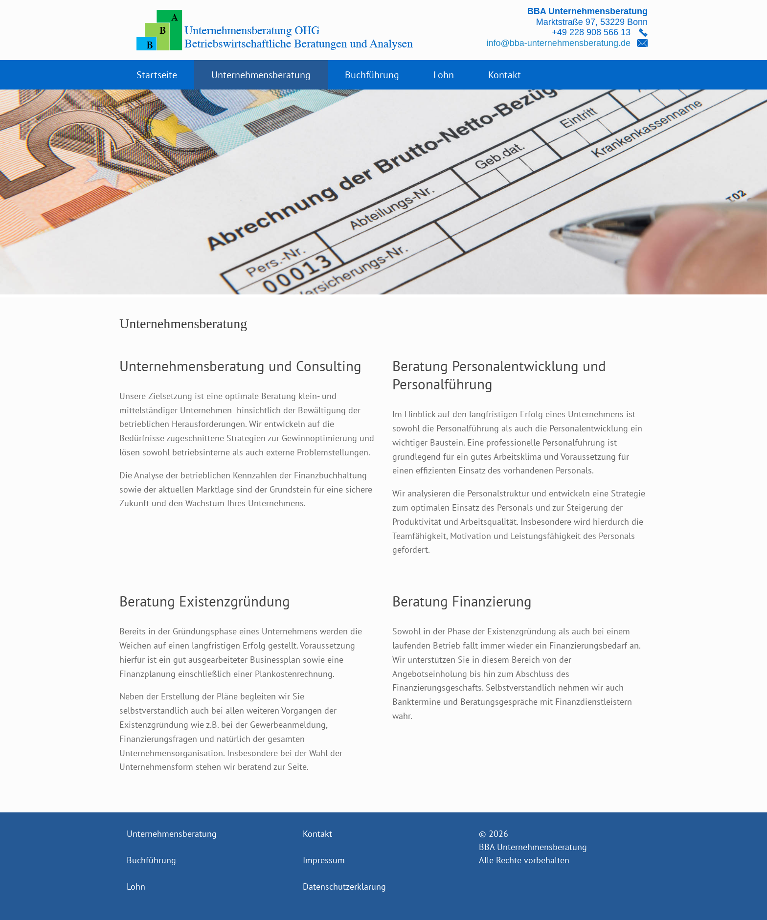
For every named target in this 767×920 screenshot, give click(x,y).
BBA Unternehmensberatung (533, 847)
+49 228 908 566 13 (591, 32)
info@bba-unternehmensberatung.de (559, 43)
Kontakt (504, 74)
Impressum (324, 860)
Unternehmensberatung (261, 74)
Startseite (156, 74)
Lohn (443, 74)
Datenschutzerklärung (344, 886)
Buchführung (372, 74)
